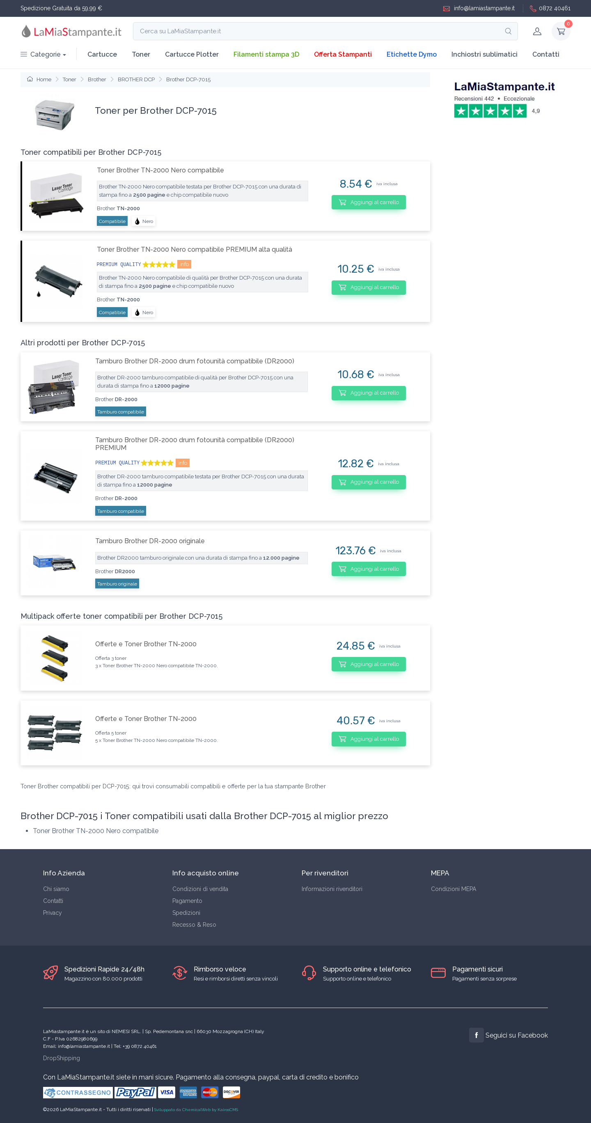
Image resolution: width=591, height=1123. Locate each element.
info (184, 264)
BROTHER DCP (136, 79)
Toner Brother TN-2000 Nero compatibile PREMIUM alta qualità (194, 249)
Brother (97, 79)
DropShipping (61, 1058)
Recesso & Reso (194, 924)
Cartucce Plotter (192, 54)
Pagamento (187, 901)
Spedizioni (186, 912)
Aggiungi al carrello (369, 202)
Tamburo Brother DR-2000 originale (150, 541)
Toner (141, 54)
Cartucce (102, 54)
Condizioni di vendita (200, 889)
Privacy (52, 912)
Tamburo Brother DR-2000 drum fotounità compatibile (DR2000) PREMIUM (194, 444)
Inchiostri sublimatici (484, 54)
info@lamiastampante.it (479, 8)
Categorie (41, 54)
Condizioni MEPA (453, 889)
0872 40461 (550, 8)
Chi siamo (56, 889)
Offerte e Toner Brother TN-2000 (146, 644)
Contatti (545, 54)
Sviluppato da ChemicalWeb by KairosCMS (196, 1109)
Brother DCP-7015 (188, 79)
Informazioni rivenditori (332, 889)
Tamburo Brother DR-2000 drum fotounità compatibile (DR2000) (194, 361)
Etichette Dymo (412, 54)
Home (39, 79)
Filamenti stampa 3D (266, 54)
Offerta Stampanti (343, 54)
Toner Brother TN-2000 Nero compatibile (160, 170)
